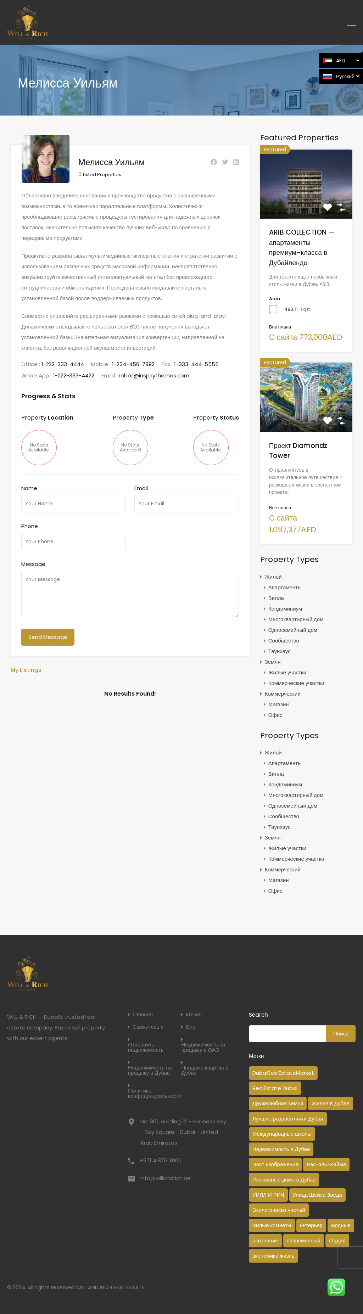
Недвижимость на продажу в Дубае (150, 1070)
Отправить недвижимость (146, 1047)
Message (33, 562)
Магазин (278, 704)
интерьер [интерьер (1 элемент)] (311, 1225)
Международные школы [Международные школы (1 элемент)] (282, 1134)
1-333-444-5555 (196, 362)
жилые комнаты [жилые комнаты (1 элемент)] (271, 1225)
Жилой (273, 576)
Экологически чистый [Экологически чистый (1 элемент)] (278, 1210)
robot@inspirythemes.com (154, 373)
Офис (275, 715)
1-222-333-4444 (62, 362)
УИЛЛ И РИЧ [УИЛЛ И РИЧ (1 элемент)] (268, 1194)
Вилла (276, 598)
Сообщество (283, 640)
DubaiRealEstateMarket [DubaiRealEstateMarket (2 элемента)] (283, 1073)
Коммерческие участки (296, 683)
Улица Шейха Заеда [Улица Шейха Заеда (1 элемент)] (317, 1194)
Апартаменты (285, 587)
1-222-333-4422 (73, 373)
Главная (143, 1014)
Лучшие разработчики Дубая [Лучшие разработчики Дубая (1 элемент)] (287, 1118)
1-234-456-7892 (133, 362)
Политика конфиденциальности (155, 1093)
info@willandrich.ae (165, 1178)
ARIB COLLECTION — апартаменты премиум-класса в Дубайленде (302, 248)
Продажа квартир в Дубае (204, 1070)
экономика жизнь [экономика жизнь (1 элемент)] (273, 1255)
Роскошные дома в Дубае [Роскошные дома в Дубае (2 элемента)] (284, 1179)
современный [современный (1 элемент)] (303, 1240)
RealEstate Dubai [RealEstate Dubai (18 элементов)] (274, 1088)
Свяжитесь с (148, 1026)
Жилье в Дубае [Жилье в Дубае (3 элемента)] (330, 1103)
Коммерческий (283, 693)
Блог (191, 1026)
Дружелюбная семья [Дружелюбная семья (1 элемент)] (277, 1103)
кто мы (194, 1014)
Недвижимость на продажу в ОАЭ (203, 1047)
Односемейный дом (292, 630)
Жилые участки (287, 672)
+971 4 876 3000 (161, 1160)
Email (141, 486)
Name (29, 486)
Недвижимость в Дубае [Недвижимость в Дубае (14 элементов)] (281, 1149)
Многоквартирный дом (296, 619)
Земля (273, 662)
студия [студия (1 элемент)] (337, 1240)
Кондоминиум (285, 608)
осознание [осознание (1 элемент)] (265, 1240)
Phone (29, 524)
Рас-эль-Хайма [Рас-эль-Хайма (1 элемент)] (326, 1164)
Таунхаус (279, 651)
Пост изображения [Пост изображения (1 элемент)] (275, 1164)
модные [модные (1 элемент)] (341, 1225)
